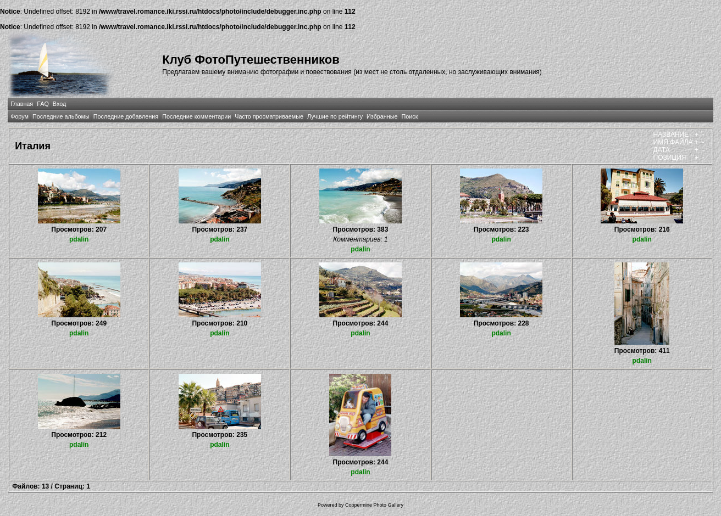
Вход (59, 103)
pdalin (78, 239)
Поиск (410, 116)
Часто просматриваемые (269, 116)
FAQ (43, 103)
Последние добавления (125, 116)
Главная (21, 103)
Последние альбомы (61, 116)
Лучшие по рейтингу (335, 116)
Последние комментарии (196, 116)
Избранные (382, 116)
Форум (19, 116)
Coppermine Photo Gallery (374, 505)
